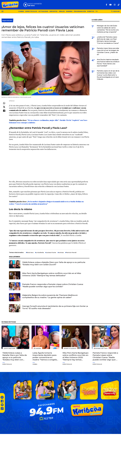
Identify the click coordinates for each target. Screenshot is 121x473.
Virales (62, 11)
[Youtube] (110, 5)
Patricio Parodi (71, 252)
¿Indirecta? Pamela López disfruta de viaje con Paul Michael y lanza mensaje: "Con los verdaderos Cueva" (108, 40)
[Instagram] (115, 5)
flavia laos (30, 252)
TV (96, 11)
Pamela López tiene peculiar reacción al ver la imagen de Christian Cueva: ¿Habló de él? (108, 51)
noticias (61, 252)
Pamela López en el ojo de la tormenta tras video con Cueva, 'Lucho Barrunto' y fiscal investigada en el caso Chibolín (108, 75)
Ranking (69, 11)
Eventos (90, 11)
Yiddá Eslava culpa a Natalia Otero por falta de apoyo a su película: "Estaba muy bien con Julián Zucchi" (53, 263)
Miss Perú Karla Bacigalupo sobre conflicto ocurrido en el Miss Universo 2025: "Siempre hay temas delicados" (51, 274)
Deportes (53, 11)
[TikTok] (118, 5)
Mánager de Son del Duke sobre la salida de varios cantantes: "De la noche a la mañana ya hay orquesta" (108, 29)
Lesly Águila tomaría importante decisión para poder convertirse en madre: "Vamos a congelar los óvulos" (45, 356)
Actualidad (43, 11)
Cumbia (21, 11)
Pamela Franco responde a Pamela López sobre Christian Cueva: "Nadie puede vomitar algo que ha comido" (52, 285)
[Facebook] (106, 5)
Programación (80, 11)
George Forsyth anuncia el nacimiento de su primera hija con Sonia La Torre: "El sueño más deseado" (55, 307)
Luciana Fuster (51, 252)
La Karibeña (40, 252)
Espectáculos (31, 11)
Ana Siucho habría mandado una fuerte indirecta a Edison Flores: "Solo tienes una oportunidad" (108, 63)
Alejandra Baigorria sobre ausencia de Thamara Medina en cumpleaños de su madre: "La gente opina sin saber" (50, 296)
